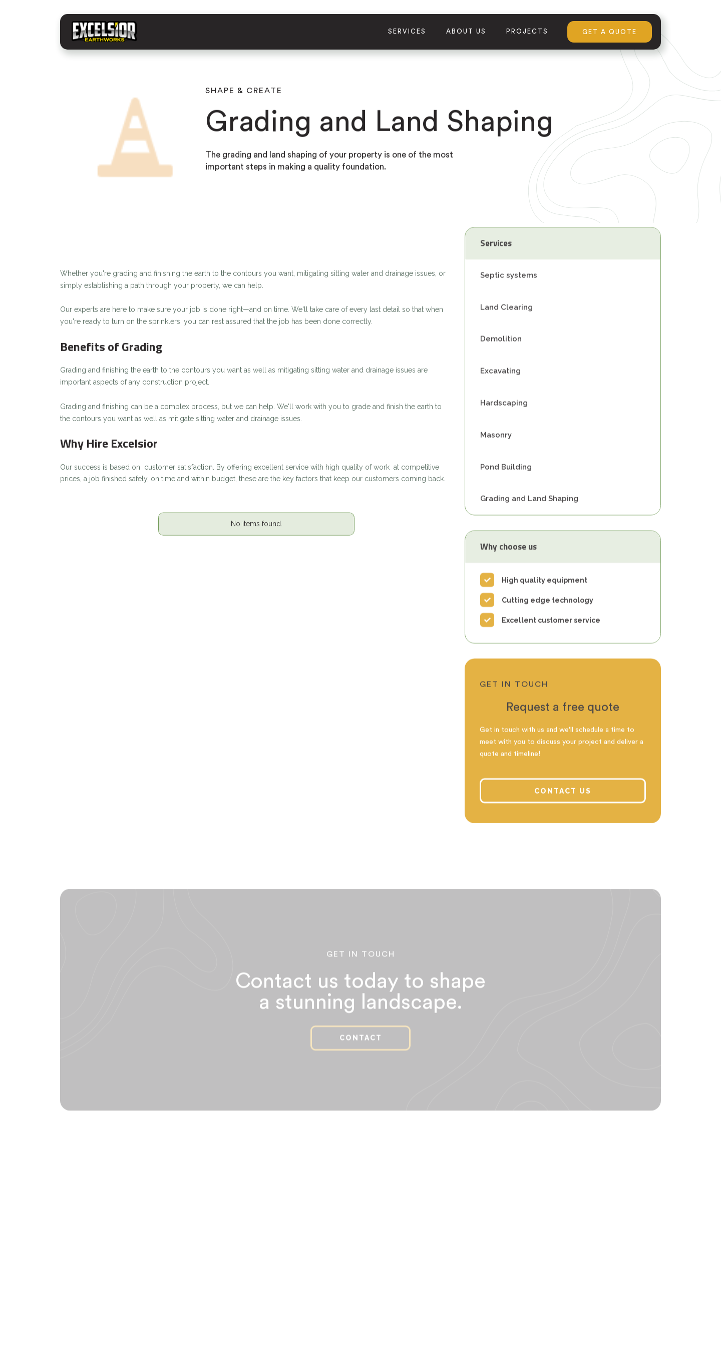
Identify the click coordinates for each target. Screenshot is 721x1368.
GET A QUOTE (609, 32)
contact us (562, 804)
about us (466, 31)
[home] (104, 31)
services (407, 31)
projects (527, 31)
